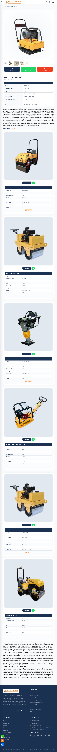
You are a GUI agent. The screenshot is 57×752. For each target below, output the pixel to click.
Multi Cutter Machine (34, 707)
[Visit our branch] (15, 710)
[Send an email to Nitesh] (53, 2)
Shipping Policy (6, 737)
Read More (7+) (28, 552)
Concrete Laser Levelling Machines (37, 714)
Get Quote (27, 182)
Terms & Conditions (7, 732)
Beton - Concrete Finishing (35, 709)
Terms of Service (43, 749)
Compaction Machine (34, 697)
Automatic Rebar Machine (35, 695)
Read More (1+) (28, 381)
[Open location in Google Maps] (50, 2)
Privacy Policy (6, 739)
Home (4, 6)
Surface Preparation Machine (36, 702)
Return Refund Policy (7, 734)
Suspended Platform (34, 704)
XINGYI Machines (33, 711)
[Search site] (46, 2)
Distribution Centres (7, 723)
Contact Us (5, 741)
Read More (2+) (28, 210)
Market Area (5, 730)
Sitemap (5, 727)
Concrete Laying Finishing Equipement (38, 700)
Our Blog (5, 720)
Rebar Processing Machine (35, 693)
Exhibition (5, 725)
